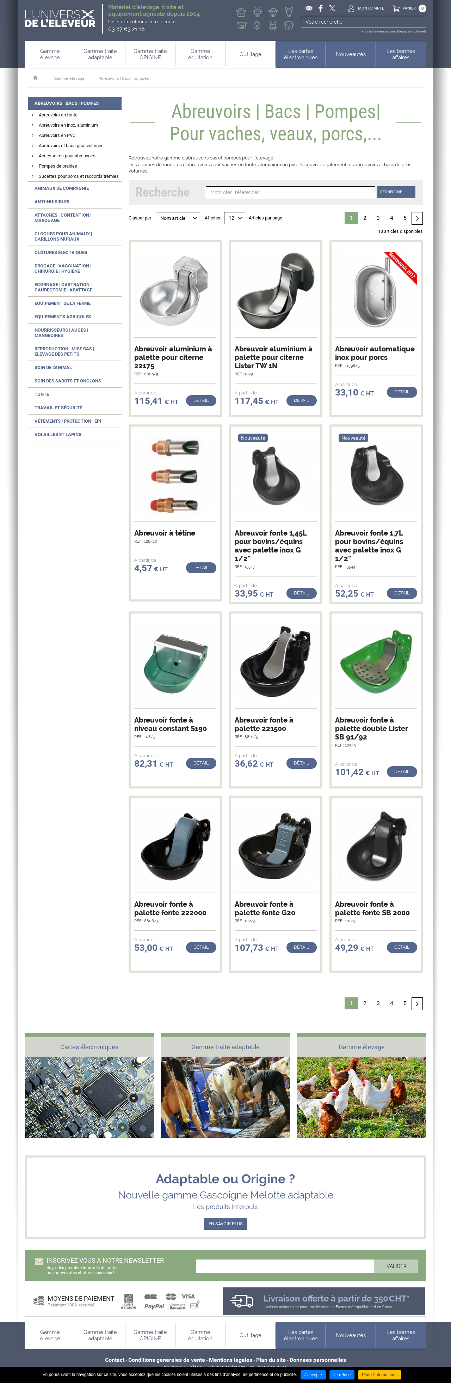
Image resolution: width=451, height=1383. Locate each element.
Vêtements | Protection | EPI (68, 421)
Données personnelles (318, 1360)
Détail (201, 400)
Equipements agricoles (63, 316)
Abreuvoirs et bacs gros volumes (71, 145)
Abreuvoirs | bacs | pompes (124, 78)
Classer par (140, 218)
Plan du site (271, 1360)
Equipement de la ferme (63, 303)
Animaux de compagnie (62, 188)
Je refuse (342, 1374)
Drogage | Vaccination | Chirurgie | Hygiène (63, 268)
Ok (420, 22)
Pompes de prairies (58, 166)
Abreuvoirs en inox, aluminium (68, 125)
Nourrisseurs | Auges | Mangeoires (61, 332)
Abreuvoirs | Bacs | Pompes (67, 103)
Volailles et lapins (58, 434)
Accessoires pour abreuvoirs (67, 155)
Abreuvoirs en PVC (57, 135)
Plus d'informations (379, 1374)
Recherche (391, 192)
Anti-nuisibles (52, 201)
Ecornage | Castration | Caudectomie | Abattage (63, 287)
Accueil (39, 78)
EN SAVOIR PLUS (226, 1223)
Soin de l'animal (53, 367)
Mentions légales (230, 1360)
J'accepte (313, 1374)
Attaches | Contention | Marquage (63, 217)
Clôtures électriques (61, 252)
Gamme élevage (69, 78)
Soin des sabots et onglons (68, 381)
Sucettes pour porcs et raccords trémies (79, 176)
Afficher (213, 218)
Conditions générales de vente (166, 1360)
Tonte (42, 394)
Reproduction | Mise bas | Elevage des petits (64, 351)
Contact (114, 1360)
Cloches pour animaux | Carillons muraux (63, 236)
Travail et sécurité (58, 407)
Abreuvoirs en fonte (58, 114)
